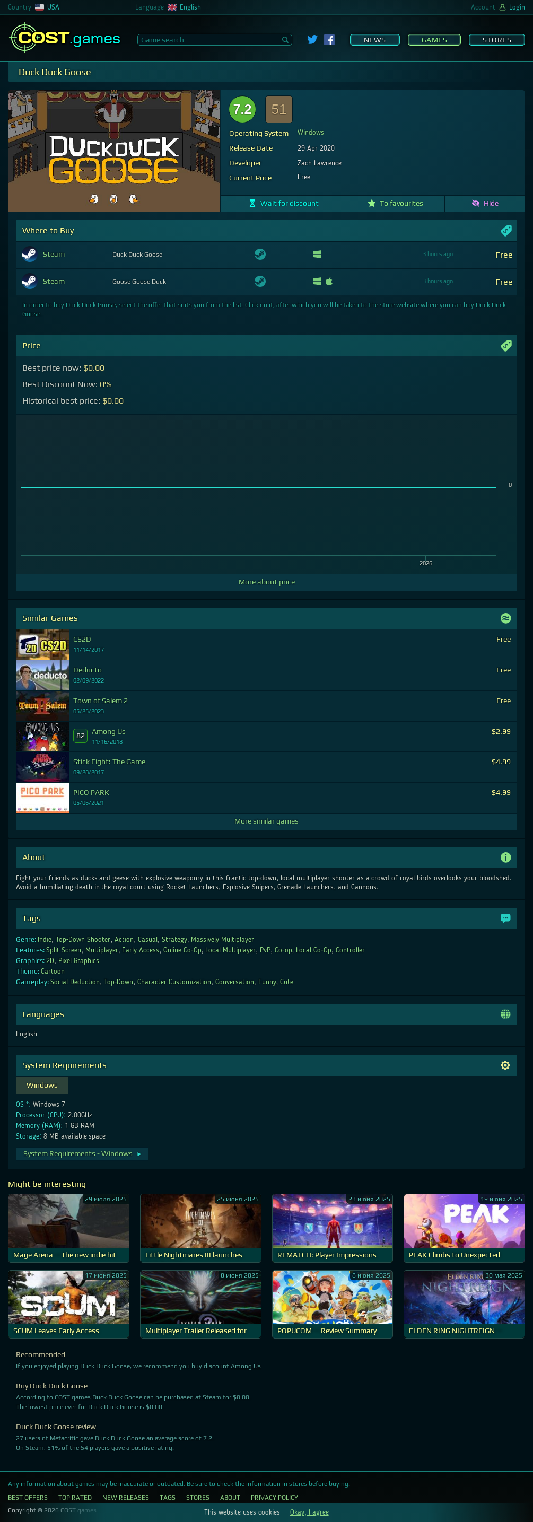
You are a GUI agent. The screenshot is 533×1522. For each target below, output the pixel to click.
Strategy (174, 939)
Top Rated (75, 1497)
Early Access (140, 950)
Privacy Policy (274, 1497)
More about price (267, 582)
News (375, 40)
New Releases (125, 1497)
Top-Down (119, 982)
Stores (497, 40)
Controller (350, 950)
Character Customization (174, 982)
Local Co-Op (313, 950)
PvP (265, 950)
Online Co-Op (182, 950)
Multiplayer (101, 950)
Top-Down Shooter (83, 939)
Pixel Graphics (78, 961)
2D (50, 961)
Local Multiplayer (230, 950)
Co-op (283, 950)
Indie (44, 939)
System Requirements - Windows (83, 1153)
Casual (148, 939)
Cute (286, 982)
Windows (311, 132)
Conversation (234, 982)
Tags (168, 1497)
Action (124, 939)
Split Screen (63, 950)
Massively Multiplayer (222, 939)
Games (435, 40)
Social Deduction (75, 982)
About (230, 1497)
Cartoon (53, 971)
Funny (267, 982)
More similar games (266, 821)
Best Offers (28, 1497)
